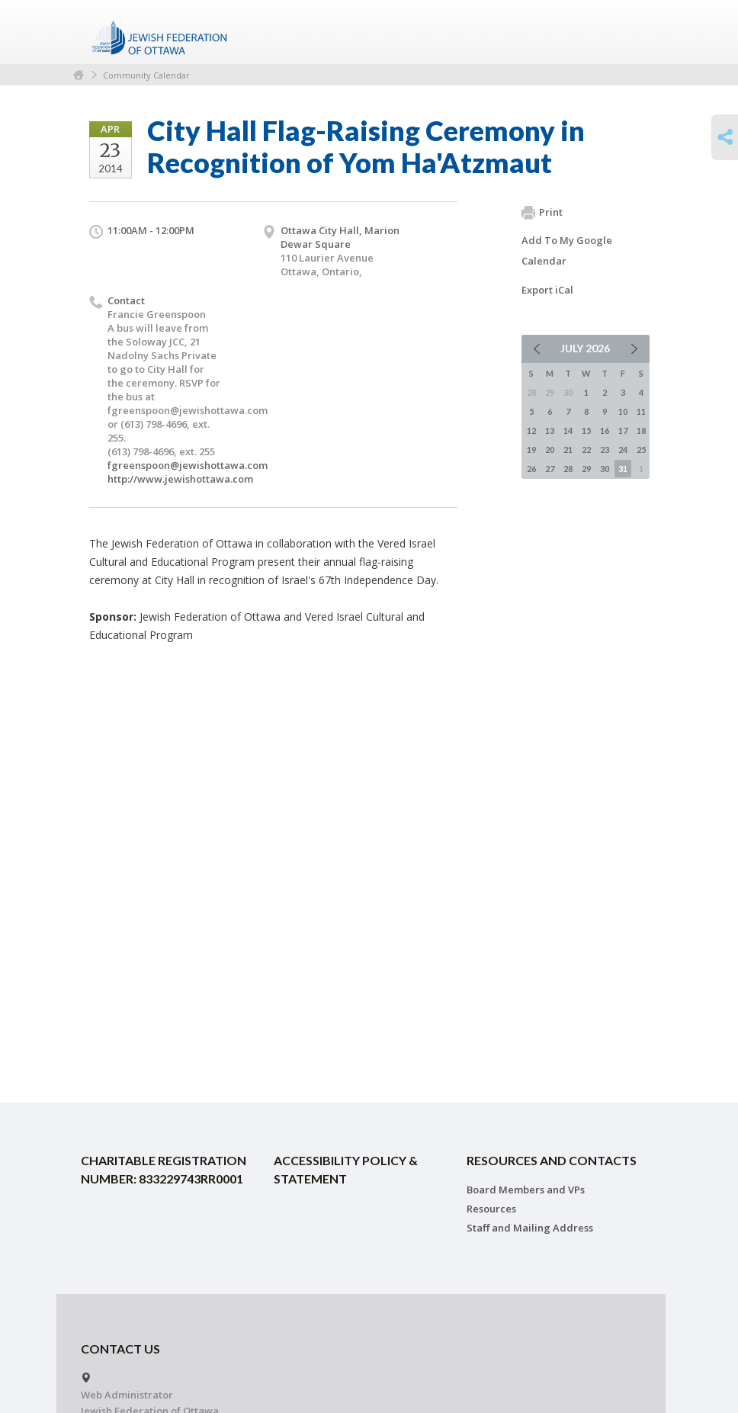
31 (622, 469)
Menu (632, 32)
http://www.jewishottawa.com (180, 479)
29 (586, 469)
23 (604, 449)
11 (641, 411)
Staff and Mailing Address (530, 1228)
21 (568, 449)
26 (531, 469)
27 (549, 469)
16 (604, 430)
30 (604, 469)
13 (549, 430)
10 (622, 411)
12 (531, 430)
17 (622, 430)
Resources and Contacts (552, 1160)
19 (531, 449)
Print (542, 212)
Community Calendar (146, 75)
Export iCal (547, 290)
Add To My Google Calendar (566, 250)
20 (549, 449)
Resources (491, 1209)
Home (78, 75)
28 (568, 469)
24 (622, 449)
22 (586, 449)
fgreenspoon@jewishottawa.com (187, 465)
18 (641, 430)
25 (641, 449)
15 (586, 430)
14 (568, 430)
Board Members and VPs (526, 1189)
